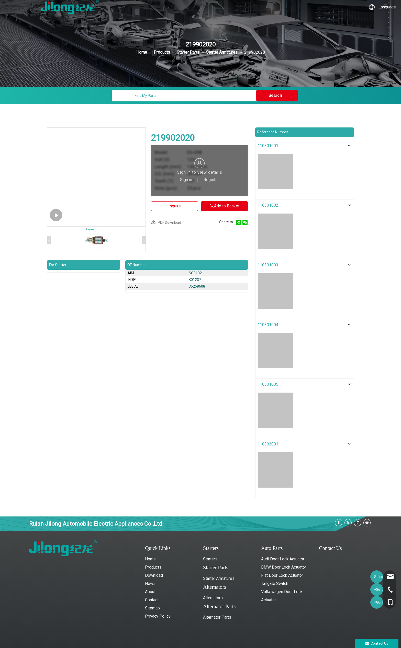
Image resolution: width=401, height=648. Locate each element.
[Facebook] (338, 522)
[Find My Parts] (185, 95)
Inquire (175, 206)
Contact (152, 599)
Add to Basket (224, 206)
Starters (210, 559)
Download (154, 575)
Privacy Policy (158, 616)
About (150, 591)
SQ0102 (195, 273)
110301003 (268, 265)
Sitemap (152, 608)
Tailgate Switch (274, 583)
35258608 (197, 286)
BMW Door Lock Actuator (283, 567)
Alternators (213, 597)
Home (150, 559)
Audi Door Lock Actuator (282, 559)
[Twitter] (348, 522)
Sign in (186, 179)
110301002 (268, 205)
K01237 (195, 280)
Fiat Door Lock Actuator (282, 575)
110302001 (268, 444)
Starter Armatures (219, 578)
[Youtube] (367, 522)
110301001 (268, 145)
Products (153, 567)
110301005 (268, 384)
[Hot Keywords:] (277, 95)
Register (211, 179)
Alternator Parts (217, 617)
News (150, 583)
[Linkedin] (357, 522)
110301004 (268, 324)
